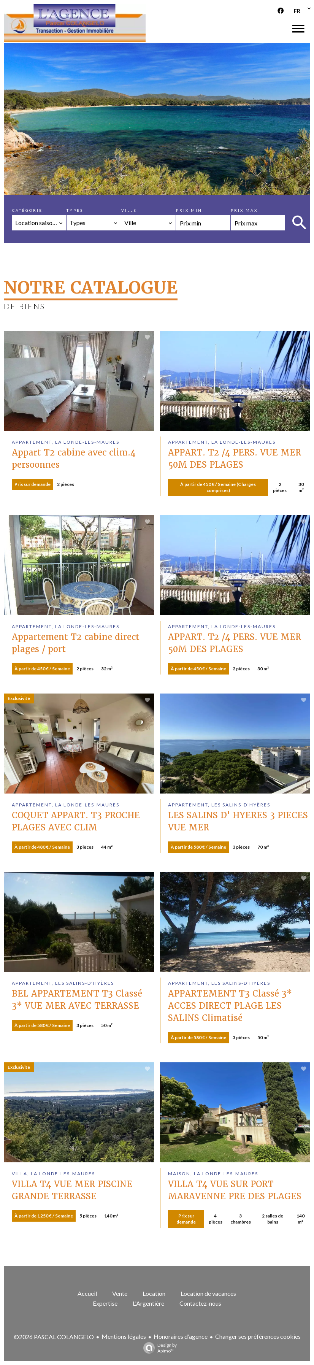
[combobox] (39, 222)
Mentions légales (123, 1336)
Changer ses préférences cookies (258, 1336)
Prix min (189, 210)
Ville (129, 210)
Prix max (244, 210)
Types (75, 210)
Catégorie (27, 210)
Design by (158, 1348)
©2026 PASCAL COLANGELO (54, 1336)
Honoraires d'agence (181, 1336)
